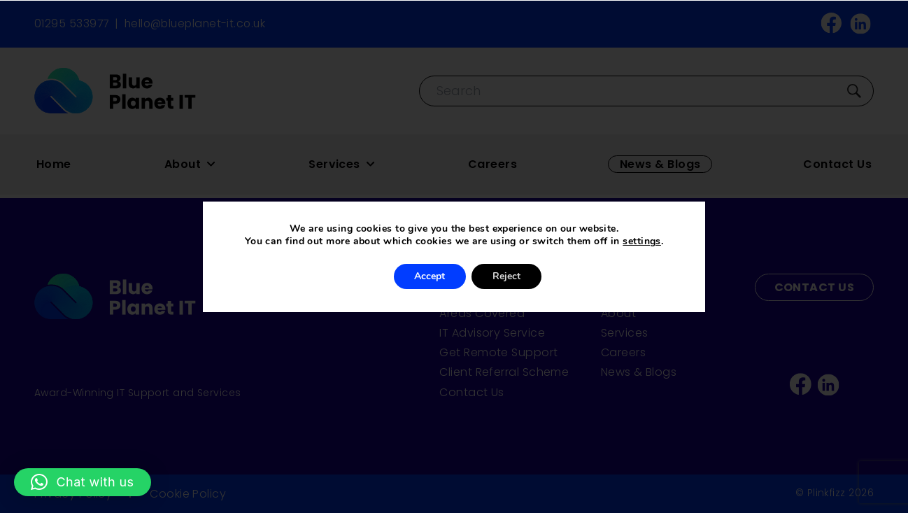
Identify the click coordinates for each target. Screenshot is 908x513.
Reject (506, 276)
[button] (82, 482)
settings (642, 241)
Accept (429, 276)
